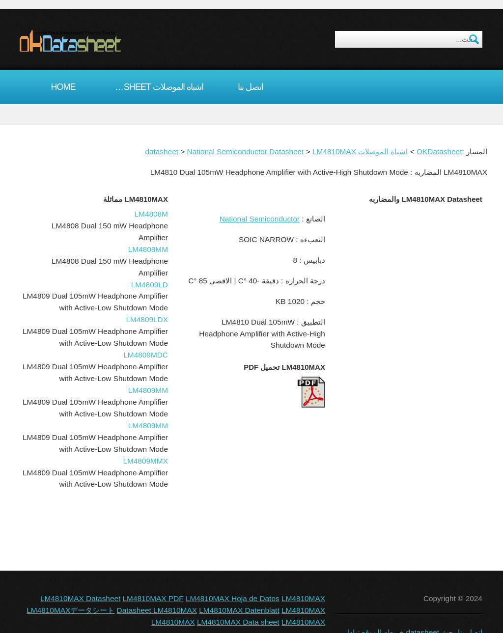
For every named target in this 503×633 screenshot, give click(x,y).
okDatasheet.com (92, 41)
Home (63, 87)
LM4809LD (149, 284)
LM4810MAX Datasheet (80, 598)
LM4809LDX (147, 319)
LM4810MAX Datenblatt (239, 610)
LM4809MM (148, 390)
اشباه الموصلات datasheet (157, 87)
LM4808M (151, 214)
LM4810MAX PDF (153, 598)
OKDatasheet (439, 151)
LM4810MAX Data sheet (238, 622)
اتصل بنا (250, 87)
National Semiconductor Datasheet (245, 151)
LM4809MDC (145, 355)
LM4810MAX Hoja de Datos (232, 598)
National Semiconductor (260, 219)
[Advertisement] (406, 274)
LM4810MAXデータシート (70, 610)
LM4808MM (148, 249)
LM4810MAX (334, 151)
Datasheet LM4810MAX (157, 610)
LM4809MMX (145, 461)
